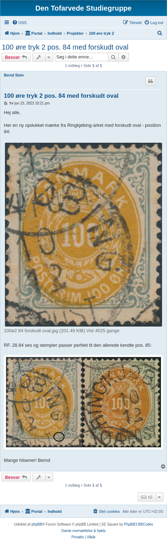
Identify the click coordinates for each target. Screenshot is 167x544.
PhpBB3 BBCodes (138, 524)
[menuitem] (19, 22)
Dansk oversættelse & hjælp (83, 531)
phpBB (36, 524)
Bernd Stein (14, 75)
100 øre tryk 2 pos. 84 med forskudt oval (65, 47)
